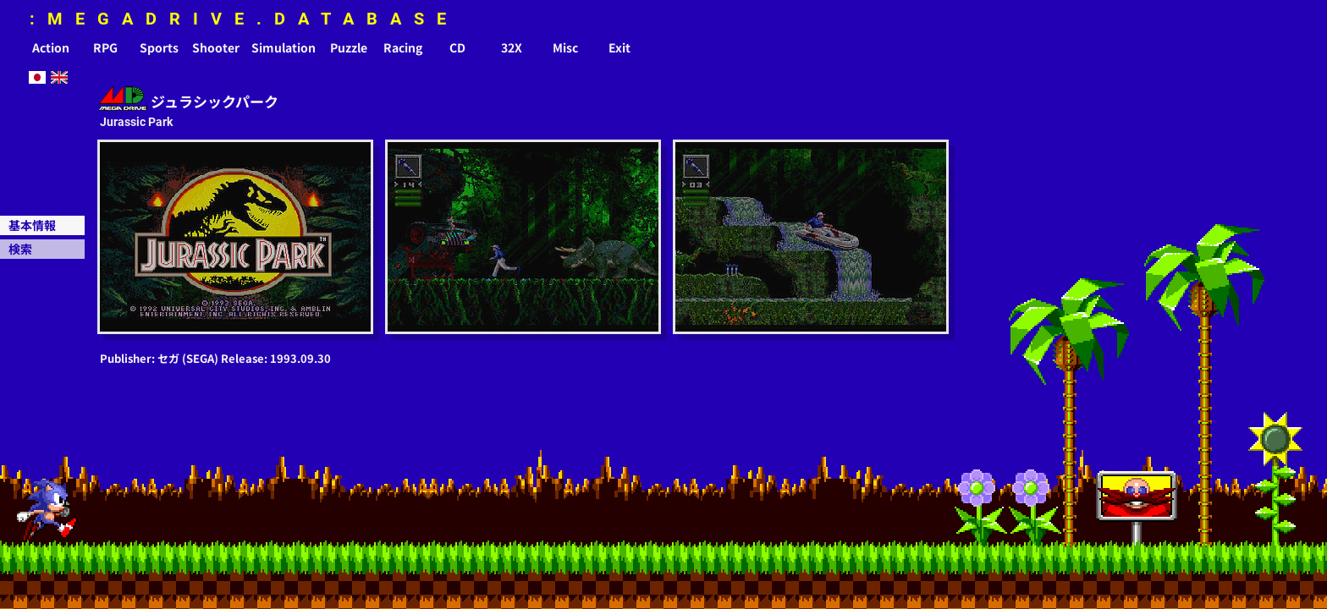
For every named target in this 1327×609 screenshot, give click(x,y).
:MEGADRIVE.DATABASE (244, 18)
